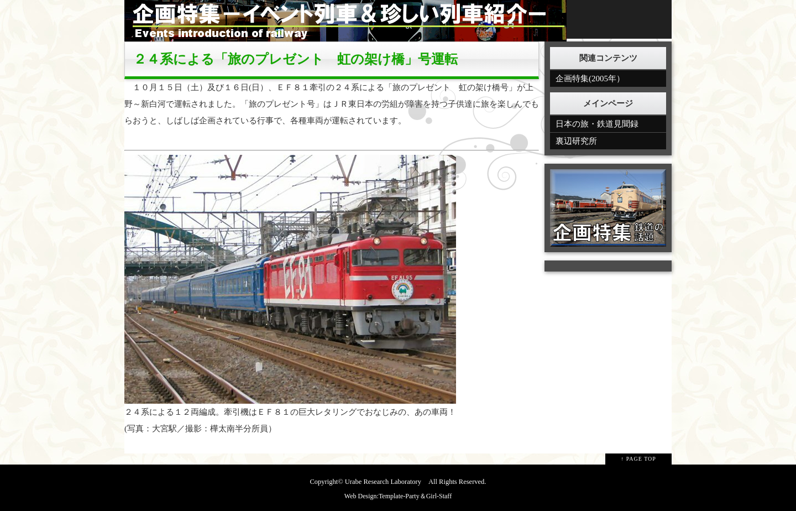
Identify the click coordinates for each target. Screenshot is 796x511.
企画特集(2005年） (590, 78)
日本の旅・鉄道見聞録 (597, 123)
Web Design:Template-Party (382, 496)
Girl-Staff (439, 496)
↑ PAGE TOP (638, 459)
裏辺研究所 (576, 141)
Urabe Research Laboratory (383, 482)
